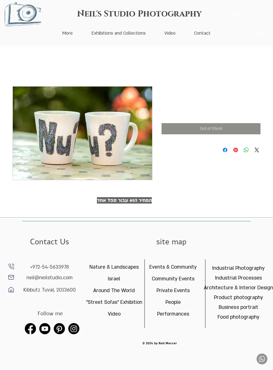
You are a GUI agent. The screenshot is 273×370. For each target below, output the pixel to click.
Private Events (173, 290)
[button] (259, 32)
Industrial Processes (238, 278)
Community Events (173, 279)
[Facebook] (30, 328)
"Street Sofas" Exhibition (114, 302)
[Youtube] (44, 328)
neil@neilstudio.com (49, 277)
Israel (114, 279)
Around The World (114, 290)
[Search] (233, 14)
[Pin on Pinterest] (235, 150)
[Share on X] (257, 150)
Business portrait (238, 307)
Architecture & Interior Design (238, 288)
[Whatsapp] (262, 359)
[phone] (11, 266)
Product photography (238, 297)
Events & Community (173, 267)
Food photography (238, 317)
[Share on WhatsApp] (246, 150)
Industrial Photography (238, 268)
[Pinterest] (59, 328)
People (173, 302)
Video (114, 314)
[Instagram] (73, 328)
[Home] (11, 277)
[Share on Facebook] (225, 150)
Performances (173, 314)
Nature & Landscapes (114, 267)
